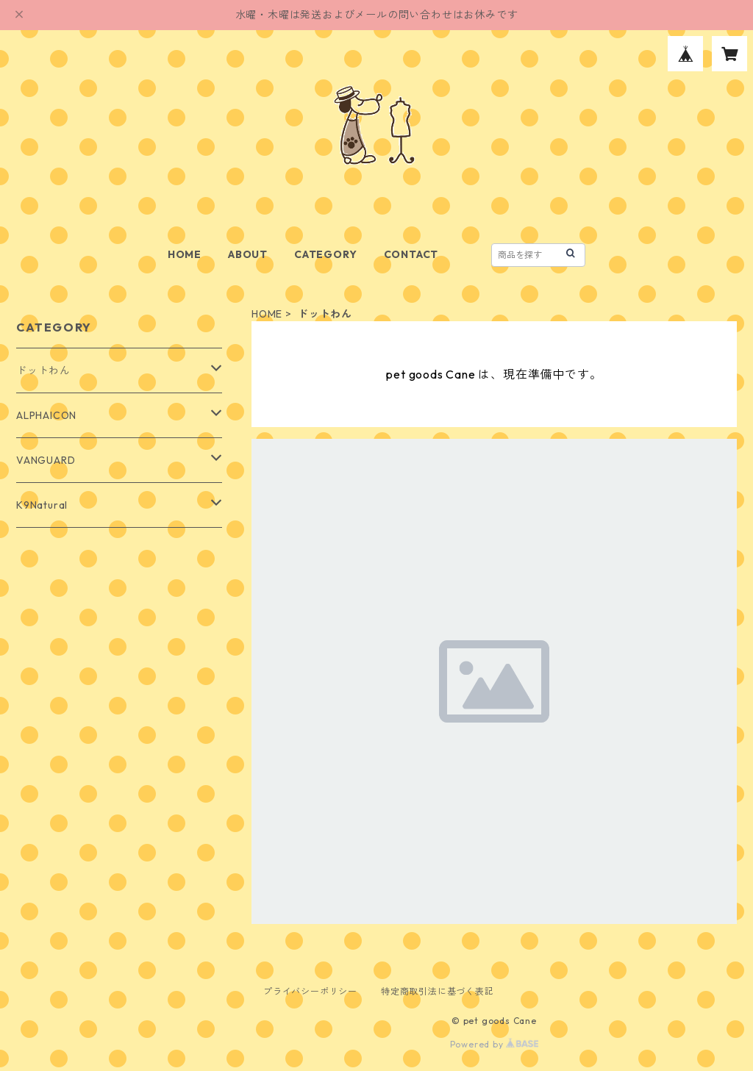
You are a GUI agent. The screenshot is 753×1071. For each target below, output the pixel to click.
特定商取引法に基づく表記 (437, 991)
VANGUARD (45, 460)
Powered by (494, 1044)
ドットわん (43, 370)
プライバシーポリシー (310, 991)
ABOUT (248, 254)
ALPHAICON (46, 415)
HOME (184, 254)
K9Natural (42, 505)
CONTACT (411, 254)
